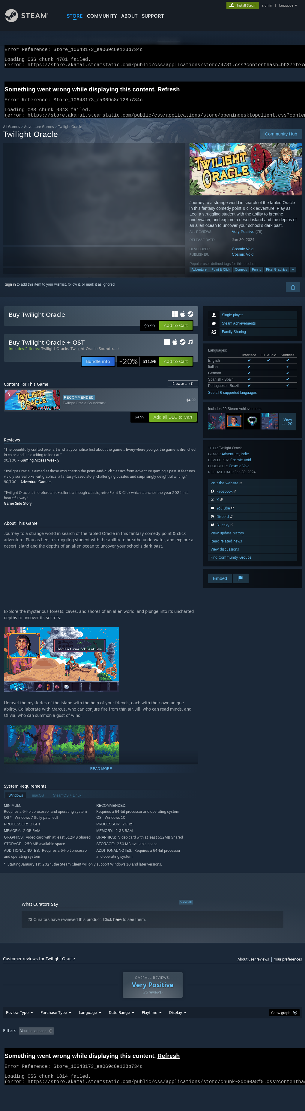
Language (88, 1019)
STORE (75, 16)
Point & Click (220, 276)
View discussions (225, 556)
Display (175, 1019)
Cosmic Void (242, 256)
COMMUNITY (102, 16)
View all (186, 909)
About (129, 16)
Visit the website (227, 490)
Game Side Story (18, 510)
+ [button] (293, 276)
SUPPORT (153, 16)
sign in (267, 5)
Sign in (10, 292)
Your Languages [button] (33, 1038)
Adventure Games (39, 134)
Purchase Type (53, 1019)
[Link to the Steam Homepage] (31, 20)
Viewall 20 (288, 428)
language (286, 5)
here (117, 926)
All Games (11, 134)
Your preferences (288, 966)
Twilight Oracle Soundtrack (95, 355)
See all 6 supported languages (232, 400)
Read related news (226, 548)
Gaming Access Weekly (39, 467)
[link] (137, 368)
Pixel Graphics (276, 276)
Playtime (149, 1019)
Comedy (241, 276)
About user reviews (253, 966)
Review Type (17, 1019)
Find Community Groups (231, 564)
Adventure (199, 276)
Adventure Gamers (36, 489)
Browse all (182, 391)
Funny (256, 276)
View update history (227, 540)
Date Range (119, 1019)
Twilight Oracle (54, 355)
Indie (245, 461)
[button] (176, 332)
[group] (152, 1039)
